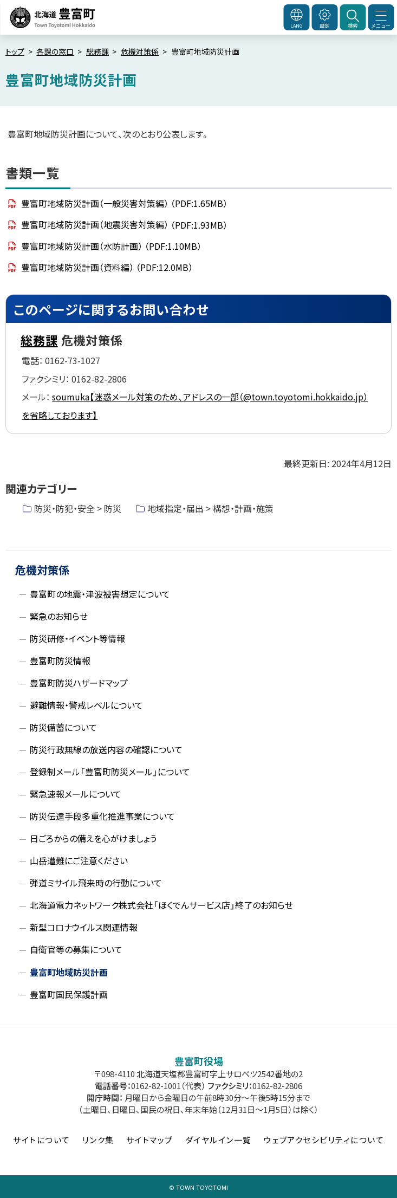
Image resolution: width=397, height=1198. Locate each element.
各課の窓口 (55, 51)
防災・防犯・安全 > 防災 (77, 508)
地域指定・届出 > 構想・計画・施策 (210, 508)
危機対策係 (140, 51)
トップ (14, 51)
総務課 (97, 51)
